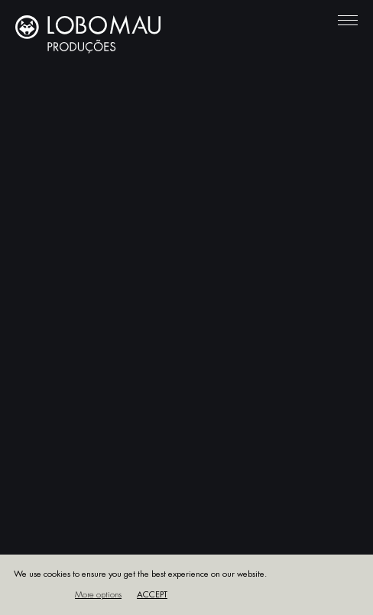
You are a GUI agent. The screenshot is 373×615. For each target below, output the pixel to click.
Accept (152, 595)
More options (98, 595)
